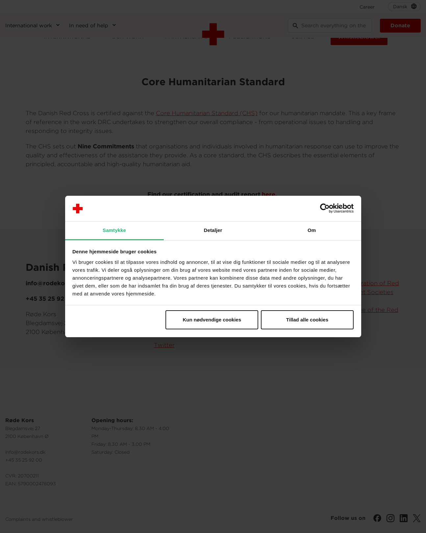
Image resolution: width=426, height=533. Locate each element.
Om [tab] (312, 230)
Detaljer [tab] (213, 230)
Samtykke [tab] (114, 230)
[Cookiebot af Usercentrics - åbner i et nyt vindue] (325, 209)
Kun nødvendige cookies (212, 319)
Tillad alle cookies (307, 319)
